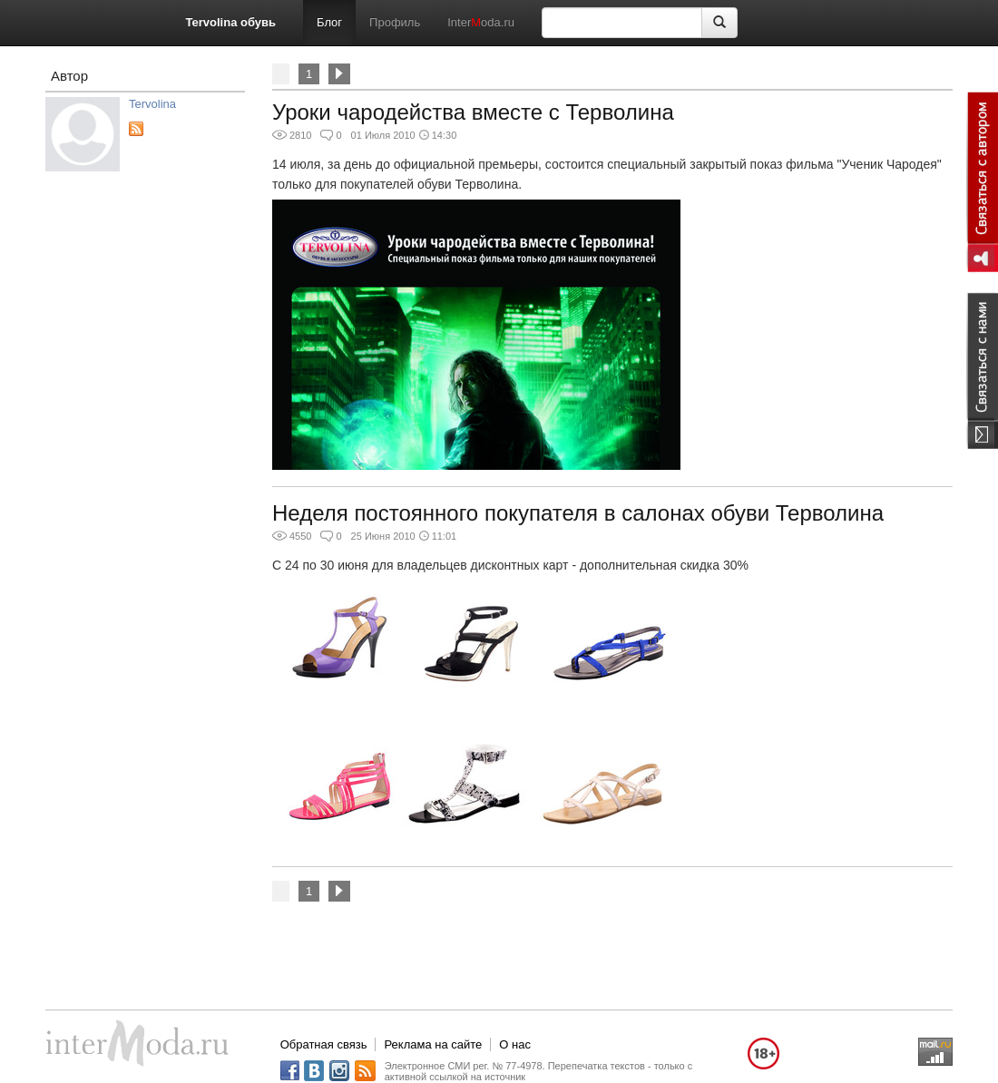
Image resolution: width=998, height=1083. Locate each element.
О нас (515, 1044)
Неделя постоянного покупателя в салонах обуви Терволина (578, 513)
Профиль (394, 22)
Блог (329, 22)
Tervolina (152, 104)
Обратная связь (323, 1044)
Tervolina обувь (231, 22)
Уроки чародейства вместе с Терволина (473, 112)
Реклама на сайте (433, 1044)
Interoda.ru (480, 22)
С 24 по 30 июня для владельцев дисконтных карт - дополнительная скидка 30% (510, 565)
